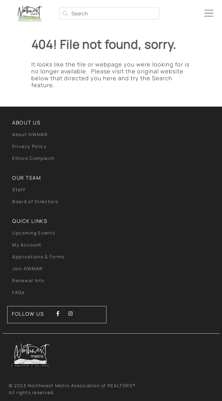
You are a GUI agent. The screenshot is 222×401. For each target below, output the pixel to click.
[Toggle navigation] (211, 11)
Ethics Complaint (33, 158)
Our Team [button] (26, 177)
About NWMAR (30, 134)
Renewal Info (28, 280)
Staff (18, 190)
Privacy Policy (29, 146)
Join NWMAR (27, 269)
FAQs (18, 292)
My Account (27, 245)
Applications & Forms (38, 257)
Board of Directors (35, 201)
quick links (30, 221)
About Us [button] (26, 122)
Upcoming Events (33, 233)
